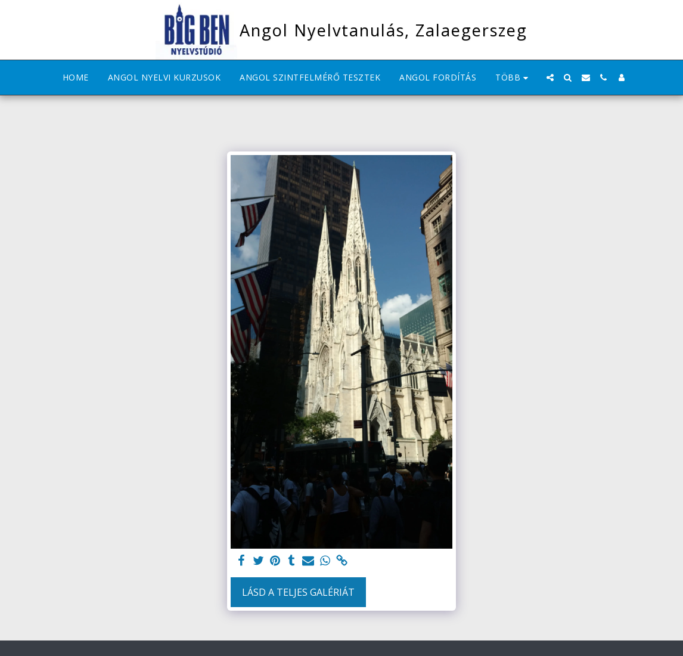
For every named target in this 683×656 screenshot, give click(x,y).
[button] (550, 77)
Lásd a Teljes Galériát (298, 592)
